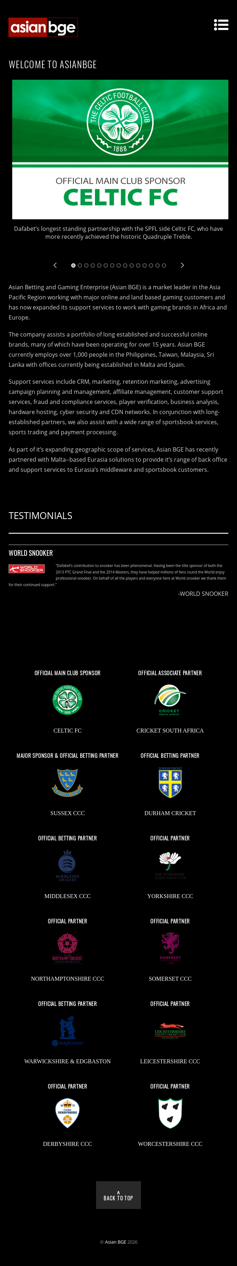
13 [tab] (151, 265)
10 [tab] (131, 265)
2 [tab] (80, 265)
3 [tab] (86, 265)
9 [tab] (125, 265)
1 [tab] (73, 265)
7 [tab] (112, 265)
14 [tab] (157, 265)
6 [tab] (106, 265)
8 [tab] (119, 265)
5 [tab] (99, 265)
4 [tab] (93, 265)
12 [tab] (144, 265)
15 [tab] (164, 265)
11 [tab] (138, 265)
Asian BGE (115, 1242)
